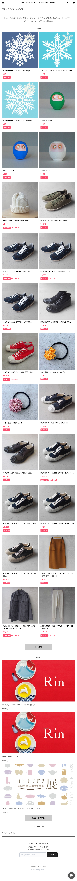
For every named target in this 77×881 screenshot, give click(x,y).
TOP (3, 9)
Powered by (38, 870)
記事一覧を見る (38, 818)
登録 (52, 855)
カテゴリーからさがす (9, 833)
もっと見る (38, 647)
